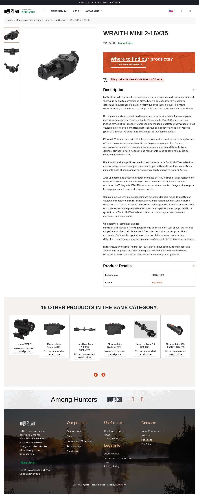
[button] (114, 3)
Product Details (117, 266)
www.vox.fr (121, 485)
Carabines (72, 451)
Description (114, 89)
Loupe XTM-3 (24, 344)
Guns (77, 11)
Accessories (93, 11)
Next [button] (102, 374)
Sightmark (157, 283)
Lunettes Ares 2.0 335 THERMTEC (85, 347)
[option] (24, 335)
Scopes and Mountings (80, 441)
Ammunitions (59, 11)
